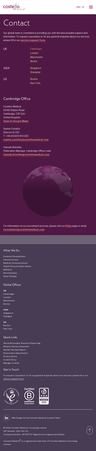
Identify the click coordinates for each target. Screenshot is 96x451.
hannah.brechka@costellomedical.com (26, 154)
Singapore (35, 68)
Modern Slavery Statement (16, 346)
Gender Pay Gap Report (14, 350)
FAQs (68, 226)
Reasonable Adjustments (15, 353)
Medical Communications (15, 263)
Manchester (36, 57)
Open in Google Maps (16, 121)
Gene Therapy (10, 276)
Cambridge (36, 49)
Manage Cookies (11, 363)
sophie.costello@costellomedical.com (26, 139)
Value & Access (10, 260)
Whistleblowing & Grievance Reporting (21, 343)
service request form (33, 40)
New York (35, 83)
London (34, 53)
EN (78, 7)
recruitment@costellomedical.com (23, 229)
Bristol (33, 61)
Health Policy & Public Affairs (17, 266)
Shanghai (35, 72)
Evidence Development (14, 256)
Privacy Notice (10, 356)
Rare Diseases (10, 273)
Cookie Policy (9, 360)
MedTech (7, 269)
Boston (34, 79)
